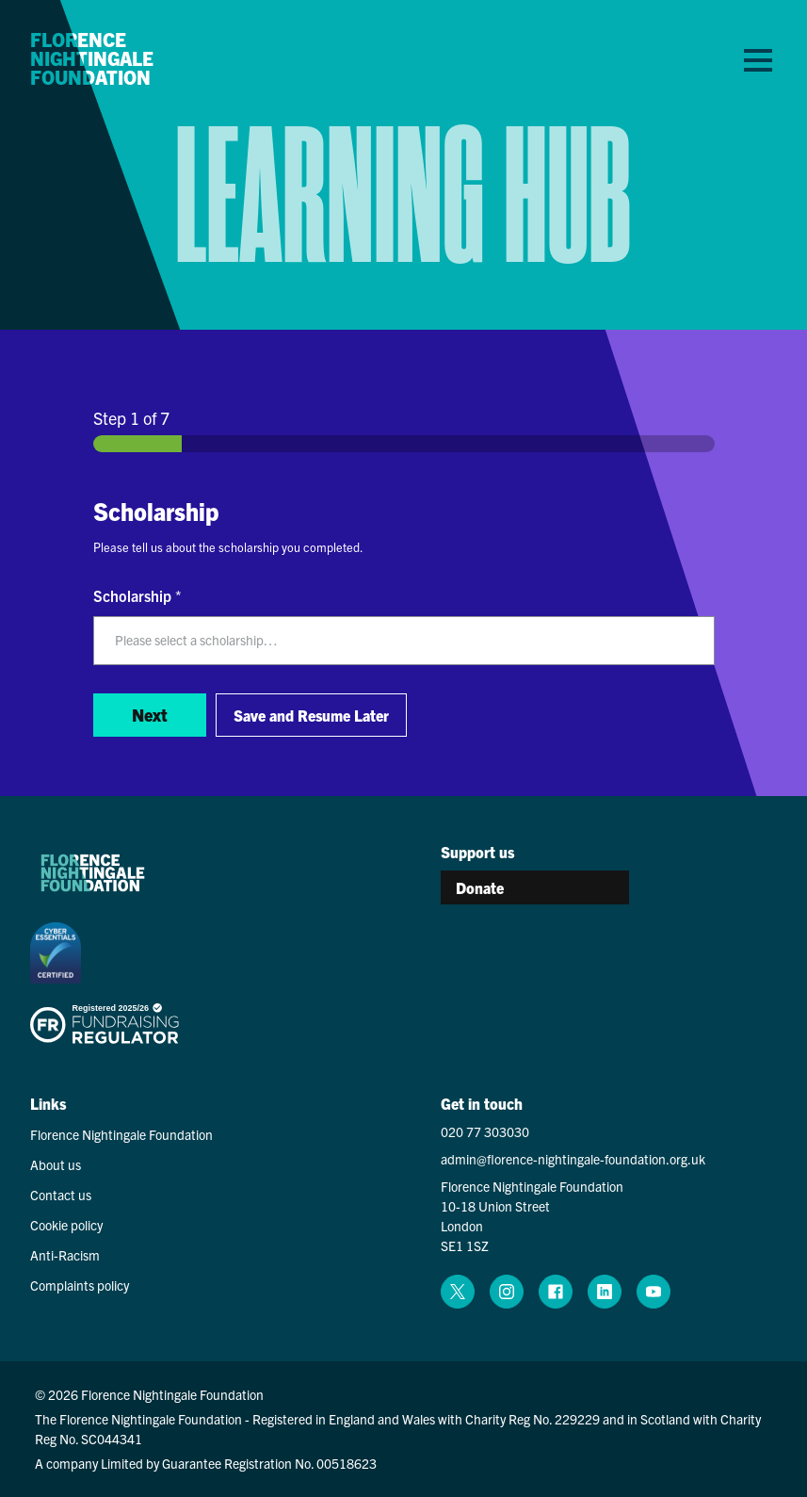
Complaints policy (79, 1285)
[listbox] (404, 640)
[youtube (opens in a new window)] (653, 1292)
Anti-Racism (65, 1254)
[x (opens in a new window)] (458, 1292)
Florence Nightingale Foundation (91, 58)
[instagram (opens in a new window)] (507, 1292)
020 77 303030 (485, 1131)
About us (55, 1164)
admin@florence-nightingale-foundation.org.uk (573, 1158)
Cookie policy (66, 1224)
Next (150, 714)
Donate (480, 887)
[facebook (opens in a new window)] (556, 1292)
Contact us (60, 1194)
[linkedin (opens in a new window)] (604, 1292)
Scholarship (137, 595)
